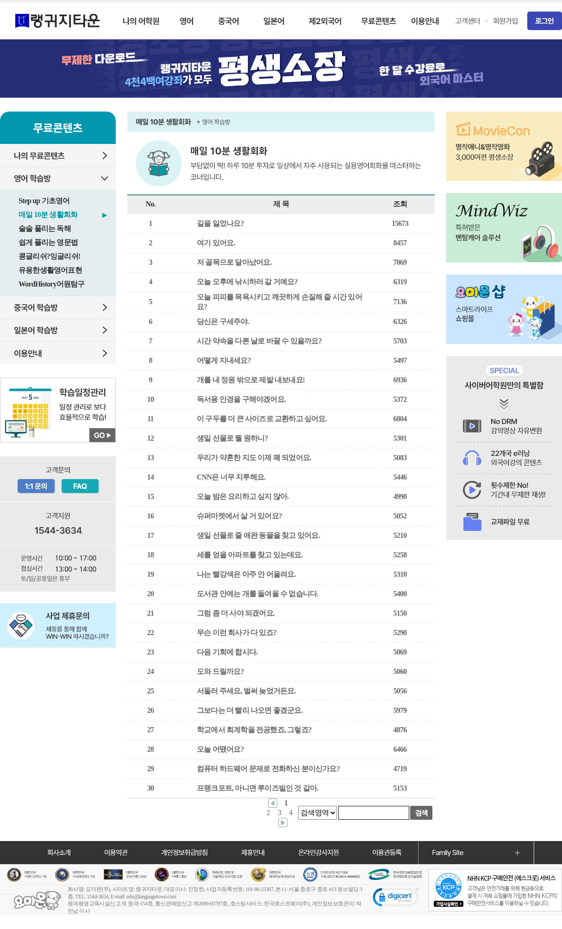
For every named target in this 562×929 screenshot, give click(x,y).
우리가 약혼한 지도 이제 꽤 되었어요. (254, 457)
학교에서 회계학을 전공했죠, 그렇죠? (254, 730)
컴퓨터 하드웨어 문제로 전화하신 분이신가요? (268, 769)
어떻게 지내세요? (224, 360)
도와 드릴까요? (220, 671)
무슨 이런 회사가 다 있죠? (236, 632)
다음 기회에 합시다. (227, 652)
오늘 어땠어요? (220, 749)
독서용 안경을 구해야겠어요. (241, 399)
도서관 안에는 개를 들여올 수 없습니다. (257, 594)
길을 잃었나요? (220, 223)
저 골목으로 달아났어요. (234, 262)
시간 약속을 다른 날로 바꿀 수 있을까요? (259, 341)
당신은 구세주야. (223, 321)
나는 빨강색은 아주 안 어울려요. (246, 574)
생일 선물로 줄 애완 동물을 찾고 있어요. (258, 535)
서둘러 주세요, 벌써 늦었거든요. (246, 691)
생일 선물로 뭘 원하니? (232, 438)
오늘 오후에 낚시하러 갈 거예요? (247, 282)
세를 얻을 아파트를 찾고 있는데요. (250, 555)
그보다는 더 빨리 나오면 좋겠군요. (250, 710)
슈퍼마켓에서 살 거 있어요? (239, 516)
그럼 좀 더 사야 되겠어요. (236, 613)
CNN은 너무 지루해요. (231, 477)
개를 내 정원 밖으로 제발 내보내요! (251, 380)
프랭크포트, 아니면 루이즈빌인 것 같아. (257, 788)
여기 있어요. (216, 243)
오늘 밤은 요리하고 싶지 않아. (242, 496)
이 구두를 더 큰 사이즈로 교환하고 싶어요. (262, 419)
